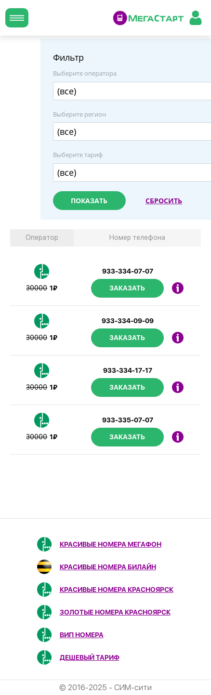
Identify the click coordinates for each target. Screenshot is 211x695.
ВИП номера (82, 635)
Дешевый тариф (89, 657)
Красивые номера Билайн (108, 567)
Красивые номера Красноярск (116, 589)
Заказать (127, 288)
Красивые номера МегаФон (110, 544)
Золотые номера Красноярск (115, 612)
